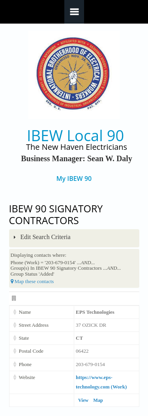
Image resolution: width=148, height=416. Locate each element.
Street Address (34, 325)
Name (25, 312)
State (24, 338)
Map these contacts (32, 281)
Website (27, 377)
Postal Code (31, 351)
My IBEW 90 (74, 179)
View (83, 400)
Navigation (74, 12)
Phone (25, 364)
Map (98, 400)
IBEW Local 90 (75, 135)
